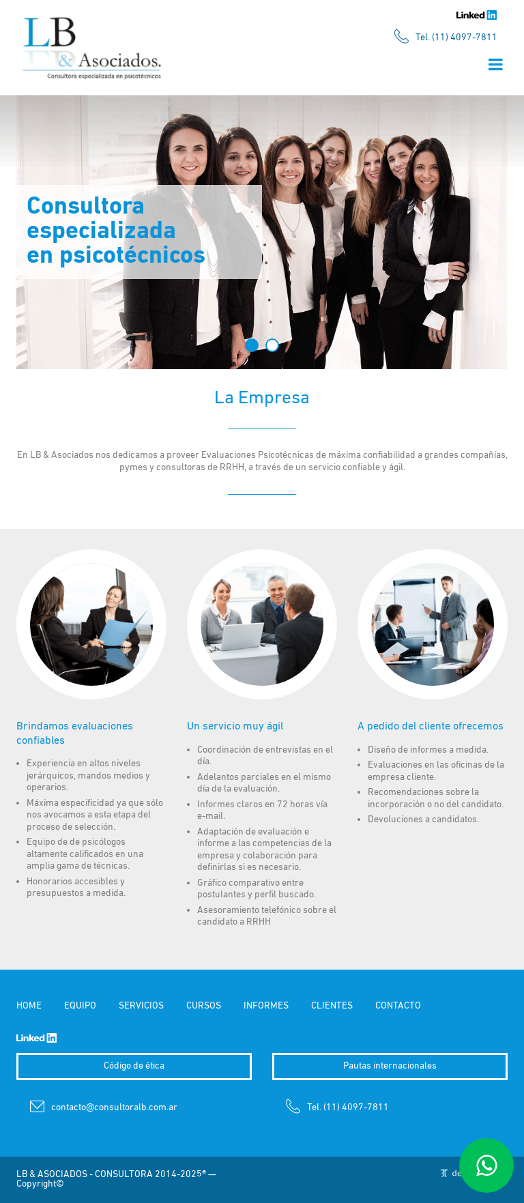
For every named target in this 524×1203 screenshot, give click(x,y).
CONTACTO (398, 1006)
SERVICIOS (141, 1006)
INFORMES (266, 1006)
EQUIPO (80, 1006)
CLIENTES (332, 1006)
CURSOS (203, 1006)
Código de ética (134, 1066)
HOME (29, 1006)
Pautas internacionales (390, 1066)
